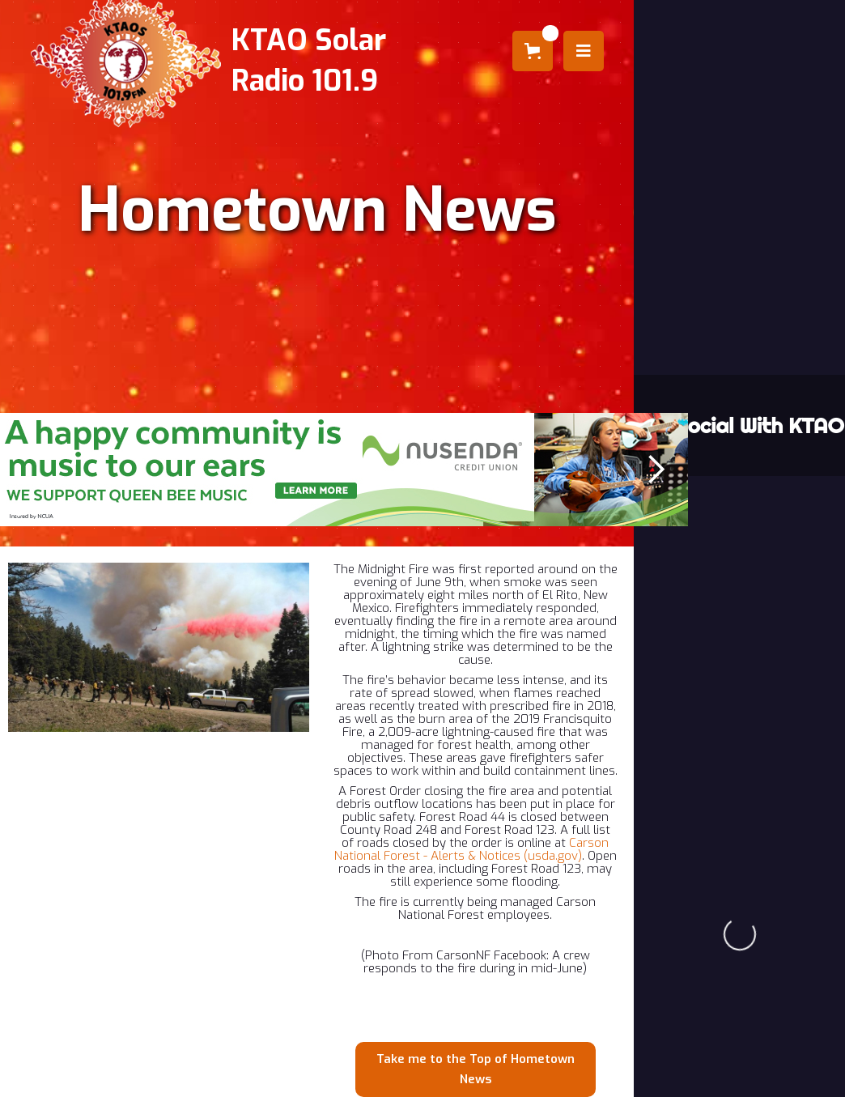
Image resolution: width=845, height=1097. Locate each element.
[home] (133, 60)
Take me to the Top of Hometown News (475, 1069)
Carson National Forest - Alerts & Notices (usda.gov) (471, 849)
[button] (532, 51)
